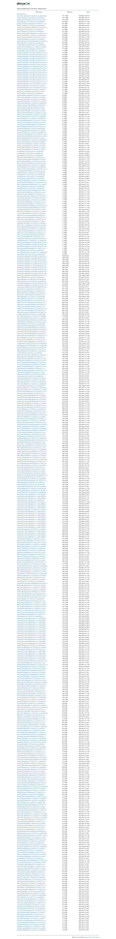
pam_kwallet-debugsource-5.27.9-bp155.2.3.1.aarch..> (32, 844)
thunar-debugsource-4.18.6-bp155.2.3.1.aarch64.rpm (31, 351)
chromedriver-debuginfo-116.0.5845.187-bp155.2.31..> (32, 269)
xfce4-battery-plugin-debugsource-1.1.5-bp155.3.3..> (31, 901)
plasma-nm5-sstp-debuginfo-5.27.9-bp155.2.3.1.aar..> (32, 405)
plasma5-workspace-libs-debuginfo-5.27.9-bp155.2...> (32, 105)
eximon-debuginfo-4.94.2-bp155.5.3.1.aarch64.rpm (31, 666)
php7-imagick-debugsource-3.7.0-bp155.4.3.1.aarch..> (32, 606)
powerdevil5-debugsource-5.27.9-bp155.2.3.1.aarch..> (32, 457)
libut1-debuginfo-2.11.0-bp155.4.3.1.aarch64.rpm (30, 897)
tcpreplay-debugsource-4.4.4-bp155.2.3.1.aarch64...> (31, 426)
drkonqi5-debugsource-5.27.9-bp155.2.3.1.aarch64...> (32, 529)
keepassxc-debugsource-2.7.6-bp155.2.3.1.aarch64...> (32, 165)
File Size (69, 12)
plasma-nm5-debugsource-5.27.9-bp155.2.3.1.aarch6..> (32, 389)
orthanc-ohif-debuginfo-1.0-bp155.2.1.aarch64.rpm (31, 128)
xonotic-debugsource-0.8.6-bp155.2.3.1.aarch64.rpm (31, 229)
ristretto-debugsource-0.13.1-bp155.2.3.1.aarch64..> (31, 688)
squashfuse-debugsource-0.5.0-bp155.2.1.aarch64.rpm (32, 846)
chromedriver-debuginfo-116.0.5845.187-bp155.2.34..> (32, 267)
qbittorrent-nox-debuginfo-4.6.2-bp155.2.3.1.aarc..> (31, 91)
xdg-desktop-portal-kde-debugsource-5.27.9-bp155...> (32, 502)
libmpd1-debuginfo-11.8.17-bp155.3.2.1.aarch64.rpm (31, 738)
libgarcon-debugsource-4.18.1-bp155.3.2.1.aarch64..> (31, 773)
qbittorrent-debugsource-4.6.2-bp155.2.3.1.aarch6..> (31, 85)
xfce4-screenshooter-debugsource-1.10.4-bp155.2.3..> (32, 780)
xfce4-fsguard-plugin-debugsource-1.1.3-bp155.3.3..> (32, 922)
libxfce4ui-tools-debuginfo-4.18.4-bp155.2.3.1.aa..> (31, 722)
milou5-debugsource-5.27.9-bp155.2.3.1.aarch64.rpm (31, 767)
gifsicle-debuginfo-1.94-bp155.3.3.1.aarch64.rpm (30, 500)
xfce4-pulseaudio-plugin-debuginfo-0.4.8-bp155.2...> (31, 670)
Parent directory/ (21, 14)
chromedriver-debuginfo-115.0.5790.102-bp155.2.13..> (32, 285)
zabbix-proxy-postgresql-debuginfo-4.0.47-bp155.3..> (32, 312)
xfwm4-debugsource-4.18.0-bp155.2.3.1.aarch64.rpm (31, 492)
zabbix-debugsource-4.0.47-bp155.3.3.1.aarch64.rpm (31, 281)
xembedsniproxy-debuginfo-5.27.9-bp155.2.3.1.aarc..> (32, 322)
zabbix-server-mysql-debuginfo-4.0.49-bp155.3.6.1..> (32, 217)
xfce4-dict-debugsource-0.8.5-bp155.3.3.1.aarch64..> (31, 788)
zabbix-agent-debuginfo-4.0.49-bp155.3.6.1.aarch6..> (31, 374)
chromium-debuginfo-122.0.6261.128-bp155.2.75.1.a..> (32, 52)
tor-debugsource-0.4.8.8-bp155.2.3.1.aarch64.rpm (30, 178)
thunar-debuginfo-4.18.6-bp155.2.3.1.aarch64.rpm (31, 298)
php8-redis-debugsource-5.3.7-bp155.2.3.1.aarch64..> (32, 589)
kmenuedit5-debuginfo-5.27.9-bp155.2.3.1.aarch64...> (32, 223)
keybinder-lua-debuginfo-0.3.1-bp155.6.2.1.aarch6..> (31, 928)
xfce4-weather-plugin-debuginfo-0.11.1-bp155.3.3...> (31, 614)
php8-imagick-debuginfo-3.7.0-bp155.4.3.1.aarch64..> (32, 546)
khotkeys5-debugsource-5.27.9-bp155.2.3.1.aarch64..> (32, 575)
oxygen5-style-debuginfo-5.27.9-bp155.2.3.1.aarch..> (31, 122)
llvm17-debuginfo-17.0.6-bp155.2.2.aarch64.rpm (30, 31)
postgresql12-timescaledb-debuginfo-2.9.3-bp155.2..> (32, 333)
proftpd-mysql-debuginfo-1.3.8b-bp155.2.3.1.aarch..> (31, 856)
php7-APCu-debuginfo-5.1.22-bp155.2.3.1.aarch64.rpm (32, 713)
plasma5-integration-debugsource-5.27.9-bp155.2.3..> (32, 693)
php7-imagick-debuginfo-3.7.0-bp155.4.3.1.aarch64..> (32, 544)
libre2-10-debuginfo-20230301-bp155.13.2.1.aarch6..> (32, 184)
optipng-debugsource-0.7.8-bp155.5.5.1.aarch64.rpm (31, 761)
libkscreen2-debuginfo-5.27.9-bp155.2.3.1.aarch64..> (31, 416)
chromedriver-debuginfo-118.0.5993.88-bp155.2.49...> (32, 258)
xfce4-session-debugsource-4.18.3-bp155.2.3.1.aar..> (31, 593)
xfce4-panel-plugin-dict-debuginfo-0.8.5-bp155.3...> (31, 736)
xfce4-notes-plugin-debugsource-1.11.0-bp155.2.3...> (31, 753)
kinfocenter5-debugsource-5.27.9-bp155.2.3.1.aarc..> (31, 552)
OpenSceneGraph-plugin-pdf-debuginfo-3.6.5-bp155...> (32, 583)
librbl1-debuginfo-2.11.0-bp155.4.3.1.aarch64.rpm (31, 891)
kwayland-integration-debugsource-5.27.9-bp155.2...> (32, 775)
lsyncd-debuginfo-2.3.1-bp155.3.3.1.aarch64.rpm (30, 842)
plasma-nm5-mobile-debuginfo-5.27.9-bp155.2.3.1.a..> (32, 370)
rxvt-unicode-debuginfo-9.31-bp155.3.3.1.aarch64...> (31, 213)
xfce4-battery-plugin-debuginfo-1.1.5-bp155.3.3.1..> (31, 864)
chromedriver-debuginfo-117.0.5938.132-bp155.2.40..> (32, 261)
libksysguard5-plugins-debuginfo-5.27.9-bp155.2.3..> (31, 292)
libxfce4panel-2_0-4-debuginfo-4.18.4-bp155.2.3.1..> (31, 709)
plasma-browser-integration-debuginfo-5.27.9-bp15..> (32, 190)
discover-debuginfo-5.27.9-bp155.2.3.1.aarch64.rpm (31, 118)
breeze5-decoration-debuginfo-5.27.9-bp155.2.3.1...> (31, 194)
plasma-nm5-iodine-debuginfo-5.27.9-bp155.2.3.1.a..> (32, 422)
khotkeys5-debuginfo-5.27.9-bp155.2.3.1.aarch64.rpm (32, 139)
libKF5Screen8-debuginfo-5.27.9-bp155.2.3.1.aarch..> (32, 211)
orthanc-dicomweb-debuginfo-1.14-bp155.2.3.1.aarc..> (32, 112)
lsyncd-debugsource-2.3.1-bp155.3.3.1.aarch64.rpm (31, 699)
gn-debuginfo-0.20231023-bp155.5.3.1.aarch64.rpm (31, 50)
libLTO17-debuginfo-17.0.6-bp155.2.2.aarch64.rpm (31, 548)
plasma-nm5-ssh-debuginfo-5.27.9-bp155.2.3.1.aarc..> (32, 411)
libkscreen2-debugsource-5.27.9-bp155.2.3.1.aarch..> (31, 564)
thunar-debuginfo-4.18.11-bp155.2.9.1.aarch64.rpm (31, 296)
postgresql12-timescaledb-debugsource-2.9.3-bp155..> (32, 395)
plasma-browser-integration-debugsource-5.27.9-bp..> (32, 719)
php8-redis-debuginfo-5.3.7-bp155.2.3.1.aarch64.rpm (31, 382)
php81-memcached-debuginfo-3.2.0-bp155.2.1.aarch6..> (32, 682)
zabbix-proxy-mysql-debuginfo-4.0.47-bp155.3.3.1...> (32, 310)
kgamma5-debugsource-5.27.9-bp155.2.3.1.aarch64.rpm (32, 786)
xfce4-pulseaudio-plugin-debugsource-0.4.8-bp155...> (32, 779)
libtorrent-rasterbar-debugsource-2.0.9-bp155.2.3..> (31, 291)
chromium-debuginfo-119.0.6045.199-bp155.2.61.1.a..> (32, 56)
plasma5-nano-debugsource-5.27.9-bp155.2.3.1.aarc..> (32, 879)
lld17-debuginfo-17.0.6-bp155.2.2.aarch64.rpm (30, 93)
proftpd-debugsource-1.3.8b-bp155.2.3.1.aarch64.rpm (31, 240)
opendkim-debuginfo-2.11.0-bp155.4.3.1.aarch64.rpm (31, 438)
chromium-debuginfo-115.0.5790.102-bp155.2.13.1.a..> (32, 81)
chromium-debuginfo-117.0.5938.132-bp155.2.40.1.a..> (32, 70)
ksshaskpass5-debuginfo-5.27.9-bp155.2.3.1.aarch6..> (32, 509)
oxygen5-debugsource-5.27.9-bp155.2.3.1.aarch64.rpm (32, 459)
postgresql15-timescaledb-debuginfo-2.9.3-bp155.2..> (32, 327)
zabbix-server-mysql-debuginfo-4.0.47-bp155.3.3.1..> (32, 232)
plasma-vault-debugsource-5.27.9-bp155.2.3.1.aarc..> (31, 680)
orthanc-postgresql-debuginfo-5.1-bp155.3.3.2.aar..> (31, 108)
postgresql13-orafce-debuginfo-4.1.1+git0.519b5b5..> (32, 519)
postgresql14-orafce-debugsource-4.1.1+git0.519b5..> (32, 620)
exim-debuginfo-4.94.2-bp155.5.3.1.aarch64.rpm (30, 250)
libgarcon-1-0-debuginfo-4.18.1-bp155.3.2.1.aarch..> (31, 610)
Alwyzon (87, 937)
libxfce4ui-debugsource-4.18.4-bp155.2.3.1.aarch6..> (31, 672)
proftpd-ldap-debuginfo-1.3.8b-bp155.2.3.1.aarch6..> (31, 823)
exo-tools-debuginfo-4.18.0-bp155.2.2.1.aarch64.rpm (31, 740)
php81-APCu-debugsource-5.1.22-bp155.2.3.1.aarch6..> (32, 813)
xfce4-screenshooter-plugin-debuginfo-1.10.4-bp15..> (31, 724)
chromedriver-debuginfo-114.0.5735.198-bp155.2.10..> (32, 287)
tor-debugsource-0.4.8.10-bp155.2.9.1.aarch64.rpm (31, 174)
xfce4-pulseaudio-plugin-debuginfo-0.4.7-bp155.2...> (31, 674)
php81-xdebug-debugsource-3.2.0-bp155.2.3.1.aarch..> (32, 567)
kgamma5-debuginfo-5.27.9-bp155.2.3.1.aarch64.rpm (31, 387)
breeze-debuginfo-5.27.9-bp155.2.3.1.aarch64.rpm (31, 337)
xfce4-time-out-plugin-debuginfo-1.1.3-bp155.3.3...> (31, 829)
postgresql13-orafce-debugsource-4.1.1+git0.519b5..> (32, 618)
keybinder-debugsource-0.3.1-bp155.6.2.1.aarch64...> (31, 924)
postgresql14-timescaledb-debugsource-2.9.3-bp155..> (32, 397)
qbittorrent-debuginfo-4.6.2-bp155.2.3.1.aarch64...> (31, 39)
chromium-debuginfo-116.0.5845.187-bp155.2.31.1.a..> (32, 76)
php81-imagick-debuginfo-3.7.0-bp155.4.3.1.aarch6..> (32, 542)
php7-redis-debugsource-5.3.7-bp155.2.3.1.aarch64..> (32, 587)
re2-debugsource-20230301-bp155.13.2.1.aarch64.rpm (32, 573)
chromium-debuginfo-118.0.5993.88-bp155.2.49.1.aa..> (32, 62)
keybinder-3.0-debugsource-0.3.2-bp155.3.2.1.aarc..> (31, 926)
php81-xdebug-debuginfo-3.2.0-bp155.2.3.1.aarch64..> (32, 453)
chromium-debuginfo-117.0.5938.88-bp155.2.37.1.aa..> (32, 66)
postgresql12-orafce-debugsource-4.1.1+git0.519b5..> (32, 624)
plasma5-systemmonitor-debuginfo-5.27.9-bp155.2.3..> (32, 196)
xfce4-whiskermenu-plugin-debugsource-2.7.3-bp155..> (32, 765)
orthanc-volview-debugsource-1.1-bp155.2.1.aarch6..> (32, 47)
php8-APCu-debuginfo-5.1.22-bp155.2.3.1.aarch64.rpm (32, 707)
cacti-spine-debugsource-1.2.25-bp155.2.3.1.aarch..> (31, 730)
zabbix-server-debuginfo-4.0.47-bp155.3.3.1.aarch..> (31, 560)
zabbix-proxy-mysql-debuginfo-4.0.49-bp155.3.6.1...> (32, 302)
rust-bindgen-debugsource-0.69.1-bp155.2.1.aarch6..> (32, 209)
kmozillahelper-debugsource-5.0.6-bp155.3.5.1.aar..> (31, 916)
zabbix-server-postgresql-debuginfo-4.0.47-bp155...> (31, 234)
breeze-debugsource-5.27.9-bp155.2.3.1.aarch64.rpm (31, 488)
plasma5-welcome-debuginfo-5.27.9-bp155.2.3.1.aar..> (32, 366)
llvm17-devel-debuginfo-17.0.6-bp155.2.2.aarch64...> (32, 141)
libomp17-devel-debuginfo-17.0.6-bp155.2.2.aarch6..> (32, 114)
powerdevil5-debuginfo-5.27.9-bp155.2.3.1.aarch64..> (32, 101)
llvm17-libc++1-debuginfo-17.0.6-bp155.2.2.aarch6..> (32, 225)
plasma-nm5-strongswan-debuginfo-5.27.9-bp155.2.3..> (32, 414)
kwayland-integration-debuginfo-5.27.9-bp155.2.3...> (31, 341)
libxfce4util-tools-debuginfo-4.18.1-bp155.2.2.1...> (31, 914)
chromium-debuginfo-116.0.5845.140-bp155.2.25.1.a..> (32, 79)
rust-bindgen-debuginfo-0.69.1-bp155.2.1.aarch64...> (31, 89)
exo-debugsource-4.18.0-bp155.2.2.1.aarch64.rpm (30, 581)
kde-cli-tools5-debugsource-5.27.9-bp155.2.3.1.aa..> (31, 678)
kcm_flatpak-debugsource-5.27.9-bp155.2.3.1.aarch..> (32, 862)
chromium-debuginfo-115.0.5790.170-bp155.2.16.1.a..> (32, 83)
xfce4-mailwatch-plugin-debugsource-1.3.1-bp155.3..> (32, 810)
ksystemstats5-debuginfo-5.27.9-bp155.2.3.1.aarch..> (31, 147)
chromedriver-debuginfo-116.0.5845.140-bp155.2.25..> (32, 271)
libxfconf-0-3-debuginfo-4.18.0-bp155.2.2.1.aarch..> (31, 711)
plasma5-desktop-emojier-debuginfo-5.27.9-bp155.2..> (32, 451)
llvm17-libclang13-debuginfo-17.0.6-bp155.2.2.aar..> (31, 163)
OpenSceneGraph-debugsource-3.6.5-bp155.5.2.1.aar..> (32, 134)
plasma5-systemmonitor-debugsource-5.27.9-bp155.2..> (32, 769)
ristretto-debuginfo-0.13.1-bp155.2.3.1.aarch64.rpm (31, 550)
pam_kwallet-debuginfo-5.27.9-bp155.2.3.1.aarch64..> (32, 798)
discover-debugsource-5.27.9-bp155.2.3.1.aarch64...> (31, 420)
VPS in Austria (95, 937)
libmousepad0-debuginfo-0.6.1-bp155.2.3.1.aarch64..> (32, 486)
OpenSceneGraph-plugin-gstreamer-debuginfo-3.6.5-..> (32, 595)
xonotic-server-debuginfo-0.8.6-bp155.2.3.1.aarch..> (31, 221)
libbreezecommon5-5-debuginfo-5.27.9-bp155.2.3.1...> (32, 554)
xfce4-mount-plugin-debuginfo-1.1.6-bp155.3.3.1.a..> (32, 852)
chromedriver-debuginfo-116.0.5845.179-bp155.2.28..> (32, 273)
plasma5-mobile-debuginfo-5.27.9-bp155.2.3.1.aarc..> (32, 120)
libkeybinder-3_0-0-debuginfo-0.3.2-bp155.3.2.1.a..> (31, 887)
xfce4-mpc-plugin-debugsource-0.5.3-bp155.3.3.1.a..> (32, 910)
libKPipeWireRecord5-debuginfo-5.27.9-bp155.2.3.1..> (32, 461)
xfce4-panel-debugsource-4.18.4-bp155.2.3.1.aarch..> (31, 434)
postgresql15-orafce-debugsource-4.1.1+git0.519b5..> (32, 629)
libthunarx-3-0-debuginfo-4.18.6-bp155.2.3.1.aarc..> (31, 717)
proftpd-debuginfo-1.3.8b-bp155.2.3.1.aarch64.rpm (31, 172)
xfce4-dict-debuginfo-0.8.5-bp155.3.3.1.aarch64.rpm (31, 697)
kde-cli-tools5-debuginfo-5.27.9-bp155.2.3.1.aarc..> (31, 138)
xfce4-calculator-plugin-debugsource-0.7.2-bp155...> (31, 912)
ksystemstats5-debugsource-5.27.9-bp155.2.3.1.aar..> (31, 746)
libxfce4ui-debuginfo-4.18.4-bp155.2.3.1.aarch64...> (31, 848)
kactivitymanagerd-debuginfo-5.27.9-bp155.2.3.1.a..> (31, 126)
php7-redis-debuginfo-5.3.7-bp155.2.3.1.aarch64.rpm (31, 383)
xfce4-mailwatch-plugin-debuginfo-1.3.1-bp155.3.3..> (32, 686)
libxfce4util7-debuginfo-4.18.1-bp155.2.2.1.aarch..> (31, 771)
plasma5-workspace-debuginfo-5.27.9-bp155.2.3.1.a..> (32, 23)
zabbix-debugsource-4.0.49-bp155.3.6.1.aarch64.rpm (31, 279)
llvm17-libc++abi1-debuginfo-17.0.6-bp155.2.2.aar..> (31, 444)
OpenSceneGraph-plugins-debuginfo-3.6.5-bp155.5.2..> (32, 27)
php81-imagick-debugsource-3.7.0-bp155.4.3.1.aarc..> (32, 602)
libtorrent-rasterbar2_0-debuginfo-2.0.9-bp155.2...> (31, 48)
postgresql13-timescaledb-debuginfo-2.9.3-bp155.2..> (32, 331)
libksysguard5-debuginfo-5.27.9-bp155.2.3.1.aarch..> (31, 110)
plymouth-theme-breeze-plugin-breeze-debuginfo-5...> (32, 831)
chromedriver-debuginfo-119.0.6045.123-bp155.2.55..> (32, 244)
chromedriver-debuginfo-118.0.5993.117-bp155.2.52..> (32, 256)
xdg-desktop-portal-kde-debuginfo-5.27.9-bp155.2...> (31, 124)
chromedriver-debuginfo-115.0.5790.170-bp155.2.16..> (32, 283)
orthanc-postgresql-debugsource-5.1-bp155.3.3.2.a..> (31, 476)
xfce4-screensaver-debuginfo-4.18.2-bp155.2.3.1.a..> (31, 432)
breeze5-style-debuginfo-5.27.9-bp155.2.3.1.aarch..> (31, 149)
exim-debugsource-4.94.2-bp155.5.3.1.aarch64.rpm (31, 254)
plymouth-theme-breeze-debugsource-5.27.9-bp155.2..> (32, 860)
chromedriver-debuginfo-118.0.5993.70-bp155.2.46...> (32, 260)
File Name (39, 12)
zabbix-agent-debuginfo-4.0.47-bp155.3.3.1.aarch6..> (31, 378)
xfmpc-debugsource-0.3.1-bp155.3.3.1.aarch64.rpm (31, 802)
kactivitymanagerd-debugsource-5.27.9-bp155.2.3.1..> (32, 562)
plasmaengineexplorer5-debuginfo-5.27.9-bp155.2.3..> (32, 320)
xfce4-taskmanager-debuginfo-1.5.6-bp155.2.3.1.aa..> (32, 695)
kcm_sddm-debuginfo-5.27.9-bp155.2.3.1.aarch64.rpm (32, 252)
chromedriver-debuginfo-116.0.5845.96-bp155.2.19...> (32, 275)
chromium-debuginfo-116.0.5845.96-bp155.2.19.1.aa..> (32, 78)
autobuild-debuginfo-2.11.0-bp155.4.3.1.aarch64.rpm (31, 895)
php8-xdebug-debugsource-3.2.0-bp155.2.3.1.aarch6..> (32, 569)
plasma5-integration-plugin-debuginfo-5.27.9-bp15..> (31, 159)
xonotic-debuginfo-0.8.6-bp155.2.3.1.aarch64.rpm (30, 186)
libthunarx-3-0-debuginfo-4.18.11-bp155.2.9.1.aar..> (31, 715)
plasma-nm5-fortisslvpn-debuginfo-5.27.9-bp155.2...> (32, 413)
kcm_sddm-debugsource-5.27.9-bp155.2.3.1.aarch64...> (32, 726)
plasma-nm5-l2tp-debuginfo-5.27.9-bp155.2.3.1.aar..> (32, 339)
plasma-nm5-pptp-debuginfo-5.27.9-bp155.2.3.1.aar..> (32, 407)
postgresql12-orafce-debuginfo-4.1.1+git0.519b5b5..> (32, 531)
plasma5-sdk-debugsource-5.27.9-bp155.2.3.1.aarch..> (32, 668)
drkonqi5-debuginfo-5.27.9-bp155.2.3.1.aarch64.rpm (31, 116)
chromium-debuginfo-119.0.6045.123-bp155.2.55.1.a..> (32, 54)
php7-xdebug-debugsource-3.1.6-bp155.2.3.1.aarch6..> (32, 571)
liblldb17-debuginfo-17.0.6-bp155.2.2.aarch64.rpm (31, 25)
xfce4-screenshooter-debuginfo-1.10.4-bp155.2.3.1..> (31, 691)
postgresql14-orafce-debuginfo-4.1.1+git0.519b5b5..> (32, 511)
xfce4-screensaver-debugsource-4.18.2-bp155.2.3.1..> (32, 612)
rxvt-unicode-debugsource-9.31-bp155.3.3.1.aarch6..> (32, 364)
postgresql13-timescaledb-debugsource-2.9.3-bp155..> (32, 399)
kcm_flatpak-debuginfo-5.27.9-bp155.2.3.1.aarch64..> (32, 316)
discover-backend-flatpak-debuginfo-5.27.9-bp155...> (31, 227)
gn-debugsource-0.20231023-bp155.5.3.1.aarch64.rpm (32, 345)
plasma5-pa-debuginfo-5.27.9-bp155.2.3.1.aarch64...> (32, 180)
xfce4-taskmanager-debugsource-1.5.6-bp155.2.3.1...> (32, 819)
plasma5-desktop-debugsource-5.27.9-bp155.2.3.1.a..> (32, 300)
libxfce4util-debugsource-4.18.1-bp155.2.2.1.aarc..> (31, 827)
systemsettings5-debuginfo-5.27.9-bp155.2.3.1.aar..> (31, 170)
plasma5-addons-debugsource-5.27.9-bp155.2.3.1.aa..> (32, 445)
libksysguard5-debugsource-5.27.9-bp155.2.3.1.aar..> (31, 447)
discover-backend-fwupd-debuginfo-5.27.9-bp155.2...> (32, 362)
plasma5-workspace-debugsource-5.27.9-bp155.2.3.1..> (32, 169)
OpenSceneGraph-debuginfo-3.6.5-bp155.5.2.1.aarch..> (32, 136)
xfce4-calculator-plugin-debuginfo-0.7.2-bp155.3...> (31, 872)
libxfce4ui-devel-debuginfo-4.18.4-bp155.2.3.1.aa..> (31, 875)
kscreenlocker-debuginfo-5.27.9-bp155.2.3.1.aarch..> (31, 198)
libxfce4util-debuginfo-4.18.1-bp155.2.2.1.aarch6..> (31, 918)
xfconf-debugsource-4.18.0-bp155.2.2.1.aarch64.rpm (31, 748)
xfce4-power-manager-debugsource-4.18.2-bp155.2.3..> (32, 660)
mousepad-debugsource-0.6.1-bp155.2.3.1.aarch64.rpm (32, 566)
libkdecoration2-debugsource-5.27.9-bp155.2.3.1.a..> (31, 751)
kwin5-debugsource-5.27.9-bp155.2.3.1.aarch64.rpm (31, 167)
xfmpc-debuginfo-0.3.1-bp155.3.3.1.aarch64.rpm (30, 598)
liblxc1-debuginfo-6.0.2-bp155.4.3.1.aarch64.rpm (30, 277)
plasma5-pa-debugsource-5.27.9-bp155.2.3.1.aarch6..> (32, 647)
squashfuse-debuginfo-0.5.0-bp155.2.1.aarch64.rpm (31, 763)
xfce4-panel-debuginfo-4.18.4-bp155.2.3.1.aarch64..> (31, 318)
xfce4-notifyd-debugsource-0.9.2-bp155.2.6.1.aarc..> (31, 600)
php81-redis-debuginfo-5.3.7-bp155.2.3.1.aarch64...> (31, 380)
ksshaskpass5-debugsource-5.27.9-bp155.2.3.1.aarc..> (32, 837)
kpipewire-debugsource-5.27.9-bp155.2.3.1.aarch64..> (32, 854)
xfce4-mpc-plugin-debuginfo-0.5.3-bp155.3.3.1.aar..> (31, 868)
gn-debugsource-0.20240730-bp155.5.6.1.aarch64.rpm (32, 343)
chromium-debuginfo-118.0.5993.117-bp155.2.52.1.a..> (32, 60)
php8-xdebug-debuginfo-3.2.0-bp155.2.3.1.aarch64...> (32, 455)
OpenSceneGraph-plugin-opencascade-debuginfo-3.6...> (32, 475)
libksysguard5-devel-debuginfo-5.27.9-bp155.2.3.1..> (31, 436)
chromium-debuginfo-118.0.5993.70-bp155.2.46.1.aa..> (32, 64)
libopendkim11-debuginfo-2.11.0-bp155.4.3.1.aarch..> (32, 684)
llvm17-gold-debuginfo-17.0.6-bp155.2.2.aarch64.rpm (32, 428)
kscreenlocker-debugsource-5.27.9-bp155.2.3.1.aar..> (31, 608)
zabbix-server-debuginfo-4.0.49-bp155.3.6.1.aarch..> (31, 558)
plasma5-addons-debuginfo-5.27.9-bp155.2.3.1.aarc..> (32, 95)
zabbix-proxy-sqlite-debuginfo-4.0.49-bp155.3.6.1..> (31, 294)
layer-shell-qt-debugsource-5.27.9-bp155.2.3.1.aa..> (31, 811)
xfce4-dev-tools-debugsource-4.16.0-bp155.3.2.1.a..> (31, 920)
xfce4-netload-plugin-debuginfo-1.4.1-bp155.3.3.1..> (31, 821)
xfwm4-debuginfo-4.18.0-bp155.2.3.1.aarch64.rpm (31, 385)
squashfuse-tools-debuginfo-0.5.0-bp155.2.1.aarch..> (31, 906)
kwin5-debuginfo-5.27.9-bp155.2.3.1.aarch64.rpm (30, 21)
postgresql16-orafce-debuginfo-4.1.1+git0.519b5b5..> (32, 494)
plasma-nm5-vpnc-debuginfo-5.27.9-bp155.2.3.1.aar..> (32, 358)
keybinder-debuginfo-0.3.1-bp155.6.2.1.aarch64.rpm (31, 930)
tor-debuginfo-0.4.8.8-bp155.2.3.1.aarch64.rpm (30, 155)
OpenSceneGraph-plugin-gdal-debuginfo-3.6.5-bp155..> (32, 424)
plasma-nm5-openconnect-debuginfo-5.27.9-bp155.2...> (32, 354)
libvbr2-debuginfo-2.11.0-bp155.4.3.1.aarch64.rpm (31, 883)
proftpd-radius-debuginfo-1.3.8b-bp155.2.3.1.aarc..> (31, 806)
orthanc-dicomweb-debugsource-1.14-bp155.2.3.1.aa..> (32, 182)
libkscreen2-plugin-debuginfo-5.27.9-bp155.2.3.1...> (31, 157)
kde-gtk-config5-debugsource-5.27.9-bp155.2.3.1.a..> (31, 720)
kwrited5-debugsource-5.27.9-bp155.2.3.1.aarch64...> (32, 808)
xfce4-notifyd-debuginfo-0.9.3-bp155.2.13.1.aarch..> (31, 471)
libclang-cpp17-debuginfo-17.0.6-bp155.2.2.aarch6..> (31, 19)
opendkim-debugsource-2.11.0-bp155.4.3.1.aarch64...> (32, 490)
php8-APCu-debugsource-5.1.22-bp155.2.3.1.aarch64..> (32, 815)
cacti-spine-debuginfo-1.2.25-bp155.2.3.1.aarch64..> (31, 676)
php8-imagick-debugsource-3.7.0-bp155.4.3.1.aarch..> (32, 604)
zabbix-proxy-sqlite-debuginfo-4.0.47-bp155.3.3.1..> (31, 306)
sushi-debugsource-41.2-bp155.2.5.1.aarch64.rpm (30, 794)
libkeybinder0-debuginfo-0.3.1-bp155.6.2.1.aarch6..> (31, 893)
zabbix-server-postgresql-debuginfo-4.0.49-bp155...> (31, 215)
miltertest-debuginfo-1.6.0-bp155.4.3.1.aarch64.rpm (31, 841)
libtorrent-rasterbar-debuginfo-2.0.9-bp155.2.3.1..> (31, 393)
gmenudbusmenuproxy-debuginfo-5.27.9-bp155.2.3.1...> (32, 205)
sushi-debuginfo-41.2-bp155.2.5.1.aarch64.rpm (30, 616)
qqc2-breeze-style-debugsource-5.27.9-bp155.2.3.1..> (31, 825)
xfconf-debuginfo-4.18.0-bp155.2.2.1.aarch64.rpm (31, 703)
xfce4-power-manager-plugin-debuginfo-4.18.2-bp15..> (32, 759)
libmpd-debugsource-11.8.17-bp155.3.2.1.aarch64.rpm (32, 833)
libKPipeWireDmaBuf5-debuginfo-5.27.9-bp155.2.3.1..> (32, 664)
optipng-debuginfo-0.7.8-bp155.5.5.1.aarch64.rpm (31, 744)
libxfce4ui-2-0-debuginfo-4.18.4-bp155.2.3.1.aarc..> (31, 689)
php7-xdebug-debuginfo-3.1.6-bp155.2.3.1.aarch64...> (32, 465)
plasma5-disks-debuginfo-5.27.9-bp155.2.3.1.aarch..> (31, 161)
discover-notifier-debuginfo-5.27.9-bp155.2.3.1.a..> (31, 236)
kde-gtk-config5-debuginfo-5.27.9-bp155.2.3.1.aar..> (31, 192)
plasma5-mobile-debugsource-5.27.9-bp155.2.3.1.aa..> (32, 391)
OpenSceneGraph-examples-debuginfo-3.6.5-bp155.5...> (32, 41)
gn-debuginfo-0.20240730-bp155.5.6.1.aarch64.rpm (31, 45)
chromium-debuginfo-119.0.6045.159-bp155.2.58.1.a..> (32, 58)
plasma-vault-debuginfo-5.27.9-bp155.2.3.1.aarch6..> (31, 145)
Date (88, 12)
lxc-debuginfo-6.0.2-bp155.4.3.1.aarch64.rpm (29, 353)
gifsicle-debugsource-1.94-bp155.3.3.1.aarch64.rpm (31, 645)
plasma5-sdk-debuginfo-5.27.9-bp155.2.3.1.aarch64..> (32, 200)
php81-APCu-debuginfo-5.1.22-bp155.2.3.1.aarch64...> (32, 705)
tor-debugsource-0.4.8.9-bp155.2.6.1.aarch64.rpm (30, 176)
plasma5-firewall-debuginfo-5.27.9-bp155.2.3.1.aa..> (31, 201)
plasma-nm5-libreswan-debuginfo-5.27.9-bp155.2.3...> (32, 418)
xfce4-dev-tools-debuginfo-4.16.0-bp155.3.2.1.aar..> (31, 904)
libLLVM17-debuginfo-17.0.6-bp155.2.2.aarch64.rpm (32, 16)
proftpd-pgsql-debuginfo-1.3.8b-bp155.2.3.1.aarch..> (31, 870)
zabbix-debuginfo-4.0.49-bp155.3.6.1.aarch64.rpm (31, 482)
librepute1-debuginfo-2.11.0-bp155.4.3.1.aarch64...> (31, 877)
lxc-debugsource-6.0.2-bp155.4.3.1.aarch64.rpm (30, 376)
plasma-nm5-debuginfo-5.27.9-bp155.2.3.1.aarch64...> (32, 99)
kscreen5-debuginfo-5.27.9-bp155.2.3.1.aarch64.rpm (31, 132)
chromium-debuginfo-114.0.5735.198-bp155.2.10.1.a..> (32, 87)
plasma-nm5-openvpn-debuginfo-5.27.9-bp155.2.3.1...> (32, 335)
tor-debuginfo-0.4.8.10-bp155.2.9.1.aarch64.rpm (30, 151)
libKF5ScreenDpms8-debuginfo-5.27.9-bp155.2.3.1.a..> (32, 440)
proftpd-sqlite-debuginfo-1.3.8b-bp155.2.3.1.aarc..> (31, 873)
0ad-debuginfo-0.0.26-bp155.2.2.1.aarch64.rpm (30, 29)
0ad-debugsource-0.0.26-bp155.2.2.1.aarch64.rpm (30, 188)
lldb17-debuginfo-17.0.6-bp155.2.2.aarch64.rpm (30, 43)
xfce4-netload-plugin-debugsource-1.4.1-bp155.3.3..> (31, 889)
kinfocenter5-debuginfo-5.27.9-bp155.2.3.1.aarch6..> (31, 130)
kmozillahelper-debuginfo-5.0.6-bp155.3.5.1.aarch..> (31, 442)
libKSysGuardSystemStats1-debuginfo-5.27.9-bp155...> (32, 329)
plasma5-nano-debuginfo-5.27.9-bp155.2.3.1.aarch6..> (32, 403)
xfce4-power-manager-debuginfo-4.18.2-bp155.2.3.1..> (32, 480)
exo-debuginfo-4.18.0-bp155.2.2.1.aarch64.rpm (30, 858)
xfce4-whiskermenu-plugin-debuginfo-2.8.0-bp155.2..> (32, 430)
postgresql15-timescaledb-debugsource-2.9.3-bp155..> (32, 401)
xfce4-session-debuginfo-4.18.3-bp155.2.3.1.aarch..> (31, 469)
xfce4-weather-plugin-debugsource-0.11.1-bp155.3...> (32, 732)
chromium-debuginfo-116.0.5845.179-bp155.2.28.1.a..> (32, 74)
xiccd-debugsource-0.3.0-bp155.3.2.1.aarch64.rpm (31, 908)
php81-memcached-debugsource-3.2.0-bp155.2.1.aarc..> (32, 835)
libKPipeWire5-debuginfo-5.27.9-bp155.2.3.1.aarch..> (32, 360)
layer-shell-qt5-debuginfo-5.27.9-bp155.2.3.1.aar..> (31, 372)
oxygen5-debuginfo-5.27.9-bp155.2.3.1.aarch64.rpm (31, 409)
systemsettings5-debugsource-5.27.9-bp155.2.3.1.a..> (31, 649)
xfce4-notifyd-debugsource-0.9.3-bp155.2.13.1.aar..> (31, 597)
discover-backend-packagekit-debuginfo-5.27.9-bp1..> (32, 207)
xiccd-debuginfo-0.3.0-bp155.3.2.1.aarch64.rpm (30, 850)
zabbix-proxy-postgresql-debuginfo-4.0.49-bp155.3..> (32, 304)
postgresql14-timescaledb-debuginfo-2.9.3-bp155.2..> (32, 325)
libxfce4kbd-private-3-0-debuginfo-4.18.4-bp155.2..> (31, 755)
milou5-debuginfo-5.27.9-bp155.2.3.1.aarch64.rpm (31, 323)
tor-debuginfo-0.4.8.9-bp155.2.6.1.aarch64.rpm (30, 153)
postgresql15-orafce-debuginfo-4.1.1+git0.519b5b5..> (32, 504)
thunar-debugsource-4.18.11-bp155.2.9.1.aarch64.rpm (32, 347)
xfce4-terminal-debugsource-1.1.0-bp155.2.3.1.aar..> (31, 662)
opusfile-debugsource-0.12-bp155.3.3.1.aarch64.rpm (31, 701)
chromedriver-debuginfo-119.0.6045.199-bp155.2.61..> (32, 242)
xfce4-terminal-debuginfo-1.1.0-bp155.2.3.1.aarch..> (31, 538)
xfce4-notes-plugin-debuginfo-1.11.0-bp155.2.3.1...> (31, 467)
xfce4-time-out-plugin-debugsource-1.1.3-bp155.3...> (31, 899)
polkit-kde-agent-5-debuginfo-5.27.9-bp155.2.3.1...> (31, 368)
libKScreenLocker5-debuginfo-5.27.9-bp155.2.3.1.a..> (32, 219)
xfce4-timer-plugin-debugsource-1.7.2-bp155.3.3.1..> (31, 902)
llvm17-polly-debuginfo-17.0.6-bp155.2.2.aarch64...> (31, 97)
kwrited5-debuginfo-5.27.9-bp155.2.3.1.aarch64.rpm (31, 478)
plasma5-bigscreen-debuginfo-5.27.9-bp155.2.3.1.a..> (32, 203)
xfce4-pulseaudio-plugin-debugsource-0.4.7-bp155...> (32, 782)
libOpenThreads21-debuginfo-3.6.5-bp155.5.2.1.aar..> (32, 839)
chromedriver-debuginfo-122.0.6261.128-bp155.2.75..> (32, 238)
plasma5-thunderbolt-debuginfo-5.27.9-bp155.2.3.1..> (32, 248)
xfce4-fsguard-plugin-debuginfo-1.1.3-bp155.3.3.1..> (31, 881)
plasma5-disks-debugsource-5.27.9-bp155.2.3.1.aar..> (31, 777)
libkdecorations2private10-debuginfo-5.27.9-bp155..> (32, 591)
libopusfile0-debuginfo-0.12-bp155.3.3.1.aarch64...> (31, 728)
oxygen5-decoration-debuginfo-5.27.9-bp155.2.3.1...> (32, 231)
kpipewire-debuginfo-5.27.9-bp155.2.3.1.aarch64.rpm (32, 449)
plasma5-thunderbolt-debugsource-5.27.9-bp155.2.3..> (32, 804)
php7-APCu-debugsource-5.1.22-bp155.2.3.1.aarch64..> (32, 817)
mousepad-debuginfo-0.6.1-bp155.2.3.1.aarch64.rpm (31, 800)
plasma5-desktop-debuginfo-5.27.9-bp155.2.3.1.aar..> (32, 37)
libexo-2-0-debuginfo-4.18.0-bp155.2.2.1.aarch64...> (31, 556)
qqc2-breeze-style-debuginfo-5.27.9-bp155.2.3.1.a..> (31, 289)
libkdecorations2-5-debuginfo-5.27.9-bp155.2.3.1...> (31, 356)
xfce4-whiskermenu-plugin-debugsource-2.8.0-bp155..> (32, 757)
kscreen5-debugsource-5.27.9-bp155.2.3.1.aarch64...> (32, 579)
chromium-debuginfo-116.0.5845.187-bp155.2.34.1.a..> (32, 72)
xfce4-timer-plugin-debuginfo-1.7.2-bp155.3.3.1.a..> (31, 866)
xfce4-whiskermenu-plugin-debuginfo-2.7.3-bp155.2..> (32, 463)
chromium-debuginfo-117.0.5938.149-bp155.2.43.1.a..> (32, 68)
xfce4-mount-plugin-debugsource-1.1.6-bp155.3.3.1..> (32, 885)
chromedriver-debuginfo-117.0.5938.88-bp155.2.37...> (32, 265)
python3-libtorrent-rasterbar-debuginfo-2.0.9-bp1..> (31, 107)
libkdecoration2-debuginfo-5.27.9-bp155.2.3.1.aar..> (31, 577)
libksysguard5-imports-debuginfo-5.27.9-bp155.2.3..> (32, 349)
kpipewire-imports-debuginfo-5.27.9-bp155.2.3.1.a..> (31, 540)
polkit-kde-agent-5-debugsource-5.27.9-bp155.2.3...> (31, 792)
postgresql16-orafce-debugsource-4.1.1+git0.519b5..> (32, 626)
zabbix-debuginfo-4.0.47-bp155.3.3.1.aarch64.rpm (31, 484)
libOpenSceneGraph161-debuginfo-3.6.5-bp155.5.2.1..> (32, 33)
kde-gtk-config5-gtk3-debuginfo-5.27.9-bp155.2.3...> (31, 784)
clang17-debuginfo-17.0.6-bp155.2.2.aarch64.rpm (30, 17)
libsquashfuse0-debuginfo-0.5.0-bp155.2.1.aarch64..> (31, 790)
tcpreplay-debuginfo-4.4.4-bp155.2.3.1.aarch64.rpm (31, 314)
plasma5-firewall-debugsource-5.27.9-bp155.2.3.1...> (31, 750)
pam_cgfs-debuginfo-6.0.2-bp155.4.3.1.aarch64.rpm (31, 734)
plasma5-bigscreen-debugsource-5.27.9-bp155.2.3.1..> (32, 796)
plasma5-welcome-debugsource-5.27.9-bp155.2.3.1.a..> (32, 308)
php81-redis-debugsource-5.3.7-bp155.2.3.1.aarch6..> (32, 585)
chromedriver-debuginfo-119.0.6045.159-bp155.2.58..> (32, 246)
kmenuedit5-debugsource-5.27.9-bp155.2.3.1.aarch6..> (32, 742)
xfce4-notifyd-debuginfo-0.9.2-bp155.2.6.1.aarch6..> (31, 473)
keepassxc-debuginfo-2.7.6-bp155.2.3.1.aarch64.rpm (31, 35)
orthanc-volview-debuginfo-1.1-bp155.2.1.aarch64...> (32, 143)
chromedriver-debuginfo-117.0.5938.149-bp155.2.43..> (32, 263)
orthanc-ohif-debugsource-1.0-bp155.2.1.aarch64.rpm (31, 103)
